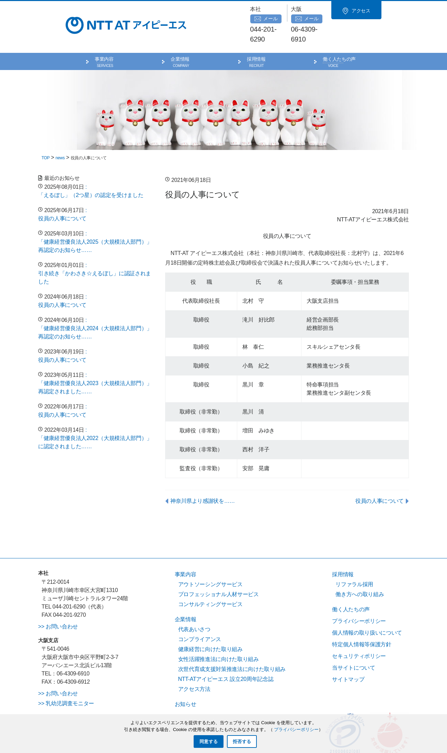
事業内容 (104, 40)
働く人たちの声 (339, 40)
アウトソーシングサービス (210, 565)
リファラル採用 (354, 565)
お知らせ (185, 684)
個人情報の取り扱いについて (367, 613)
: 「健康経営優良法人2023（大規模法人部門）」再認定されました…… (95, 363)
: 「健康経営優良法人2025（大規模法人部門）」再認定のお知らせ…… (95, 222)
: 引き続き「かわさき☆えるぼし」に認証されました (94, 254)
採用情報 (256, 40)
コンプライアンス (199, 620)
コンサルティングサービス (210, 585)
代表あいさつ (194, 610)
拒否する (242, 741)
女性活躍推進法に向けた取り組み (218, 639)
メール (273, 9)
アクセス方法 (194, 669)
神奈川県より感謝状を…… (202, 481)
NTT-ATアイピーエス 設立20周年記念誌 (226, 659)
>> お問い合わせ (58, 607)
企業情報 (180, 40)
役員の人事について (379, 481)
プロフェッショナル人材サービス (218, 575)
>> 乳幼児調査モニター (66, 684)
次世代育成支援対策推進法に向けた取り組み (232, 649)
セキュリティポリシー (359, 636)
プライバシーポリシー (359, 601)
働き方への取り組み (359, 575)
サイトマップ (348, 660)
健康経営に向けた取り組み (210, 630)
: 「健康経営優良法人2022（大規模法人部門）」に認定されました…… (95, 418)
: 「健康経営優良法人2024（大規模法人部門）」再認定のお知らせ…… (95, 309)
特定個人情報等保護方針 (361, 625)
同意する (208, 741)
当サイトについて (353, 648)
